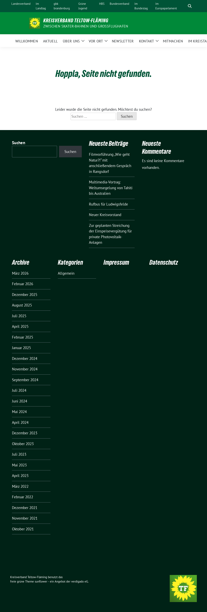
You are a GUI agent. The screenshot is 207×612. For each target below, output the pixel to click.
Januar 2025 (21, 347)
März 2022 (20, 486)
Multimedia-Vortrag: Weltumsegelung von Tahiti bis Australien (110, 188)
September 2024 (25, 379)
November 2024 (24, 369)
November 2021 (24, 518)
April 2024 (20, 422)
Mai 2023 (19, 465)
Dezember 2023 (24, 433)
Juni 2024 (19, 401)
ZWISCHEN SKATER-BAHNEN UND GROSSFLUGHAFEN (85, 26)
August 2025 (22, 305)
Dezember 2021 (24, 507)
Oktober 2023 (23, 443)
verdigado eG (79, 581)
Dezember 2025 (24, 294)
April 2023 (20, 475)
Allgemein (66, 273)
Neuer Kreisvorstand (105, 214)
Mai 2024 (19, 411)
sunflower (41, 581)
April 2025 (20, 326)
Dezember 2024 (24, 358)
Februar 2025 (22, 337)
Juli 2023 (19, 454)
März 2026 (20, 273)
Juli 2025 (19, 315)
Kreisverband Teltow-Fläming (75, 21)
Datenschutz (163, 262)
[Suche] (184, 6)
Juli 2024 (19, 390)
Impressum (116, 262)
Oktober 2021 (23, 529)
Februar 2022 (22, 496)
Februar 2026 (22, 283)
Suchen (18, 142)
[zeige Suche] (190, 6)
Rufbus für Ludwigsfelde (108, 204)
